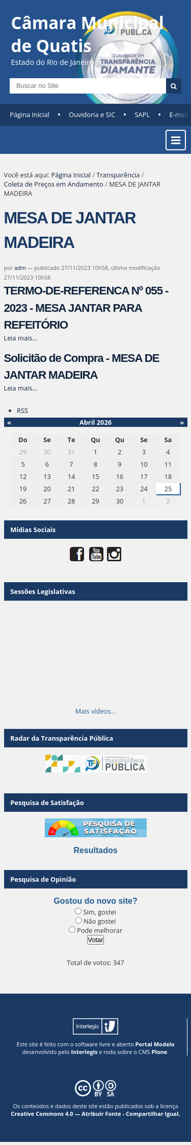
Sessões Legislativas (42, 591)
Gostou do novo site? (95, 901)
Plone (159, 1052)
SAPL (142, 114)
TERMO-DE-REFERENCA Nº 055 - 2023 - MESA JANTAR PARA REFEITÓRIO (86, 307)
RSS (22, 410)
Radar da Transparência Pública (61, 738)
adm (20, 267)
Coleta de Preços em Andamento (53, 184)
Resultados (95, 850)
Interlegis (84, 1052)
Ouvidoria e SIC (92, 114)
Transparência (118, 174)
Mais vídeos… (95, 711)
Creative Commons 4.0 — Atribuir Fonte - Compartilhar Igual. (95, 1113)
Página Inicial (29, 114)
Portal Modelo (154, 1044)
